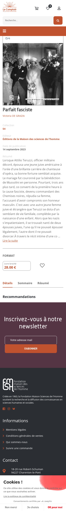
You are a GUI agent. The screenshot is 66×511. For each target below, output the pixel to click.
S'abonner (30, 348)
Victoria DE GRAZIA (14, 115)
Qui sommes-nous (16, 442)
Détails (7, 283)
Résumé (43, 283)
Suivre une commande (19, 448)
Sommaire (25, 283)
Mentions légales (16, 429)
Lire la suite (10, 241)
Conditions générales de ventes (24, 435)
